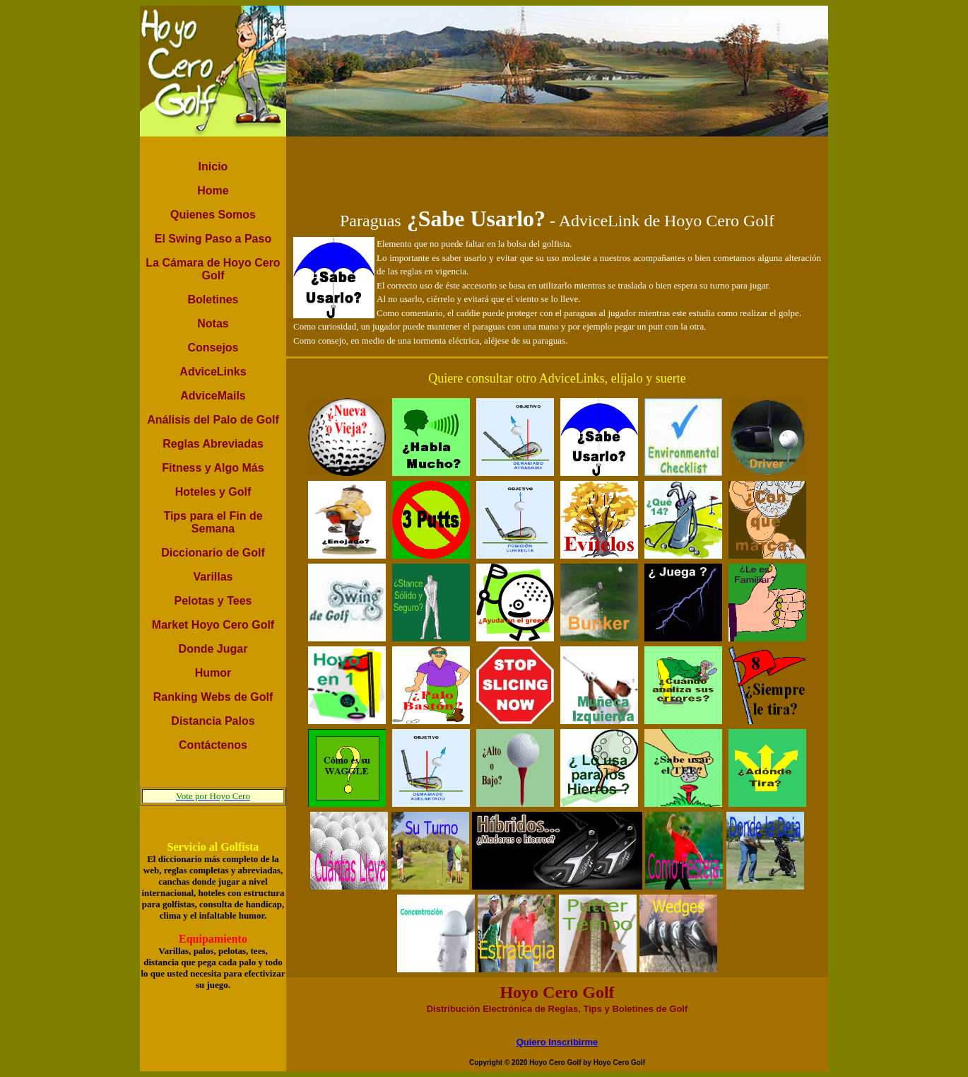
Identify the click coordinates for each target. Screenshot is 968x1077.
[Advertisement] (557, 168)
